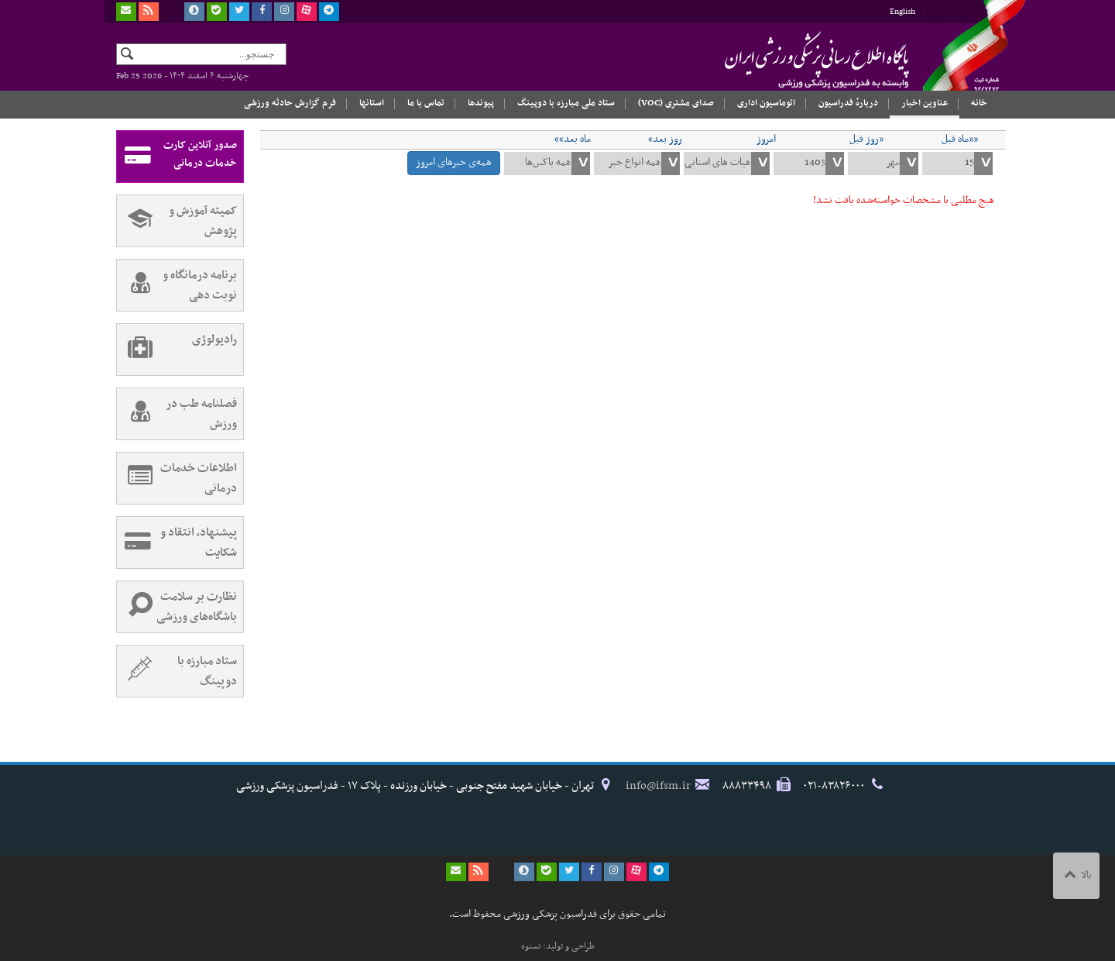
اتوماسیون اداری (766, 103)
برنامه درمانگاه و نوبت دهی (177, 285)
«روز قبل (866, 139)
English (902, 12)
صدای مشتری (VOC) (676, 103)
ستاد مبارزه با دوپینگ (177, 671)
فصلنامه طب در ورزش (177, 413)
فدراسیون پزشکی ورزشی (786, 60)
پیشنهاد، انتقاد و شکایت (177, 542)
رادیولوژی (177, 349)
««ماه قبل (960, 139)
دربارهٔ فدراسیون (848, 103)
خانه (979, 103)
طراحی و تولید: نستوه (558, 946)
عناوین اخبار (924, 103)
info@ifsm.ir (658, 786)
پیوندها (481, 103)
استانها (371, 103)
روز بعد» (665, 139)
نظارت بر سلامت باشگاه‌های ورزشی (177, 606)
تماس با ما (425, 103)
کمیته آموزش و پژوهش (177, 220)
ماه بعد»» (572, 139)
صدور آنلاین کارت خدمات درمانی (177, 156)
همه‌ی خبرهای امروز (454, 162)
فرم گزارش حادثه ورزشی (290, 103)
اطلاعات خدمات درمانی (177, 478)
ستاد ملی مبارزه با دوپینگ (566, 103)
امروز (766, 139)
